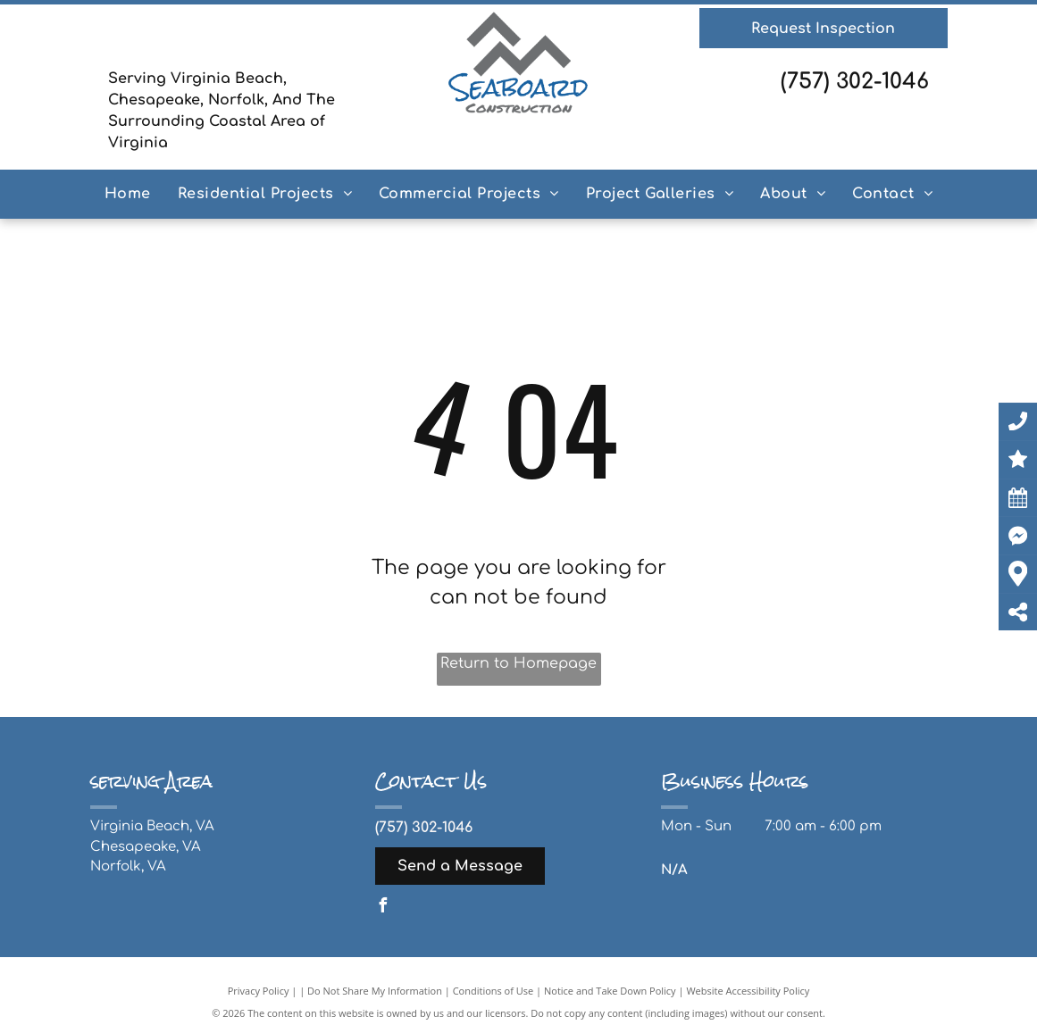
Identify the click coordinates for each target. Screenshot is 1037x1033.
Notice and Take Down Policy (610, 990)
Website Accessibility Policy (747, 990)
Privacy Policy (258, 990)
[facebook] (382, 907)
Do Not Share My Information (374, 990)
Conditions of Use (493, 990)
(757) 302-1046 (855, 82)
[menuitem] (127, 194)
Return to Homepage (518, 663)
